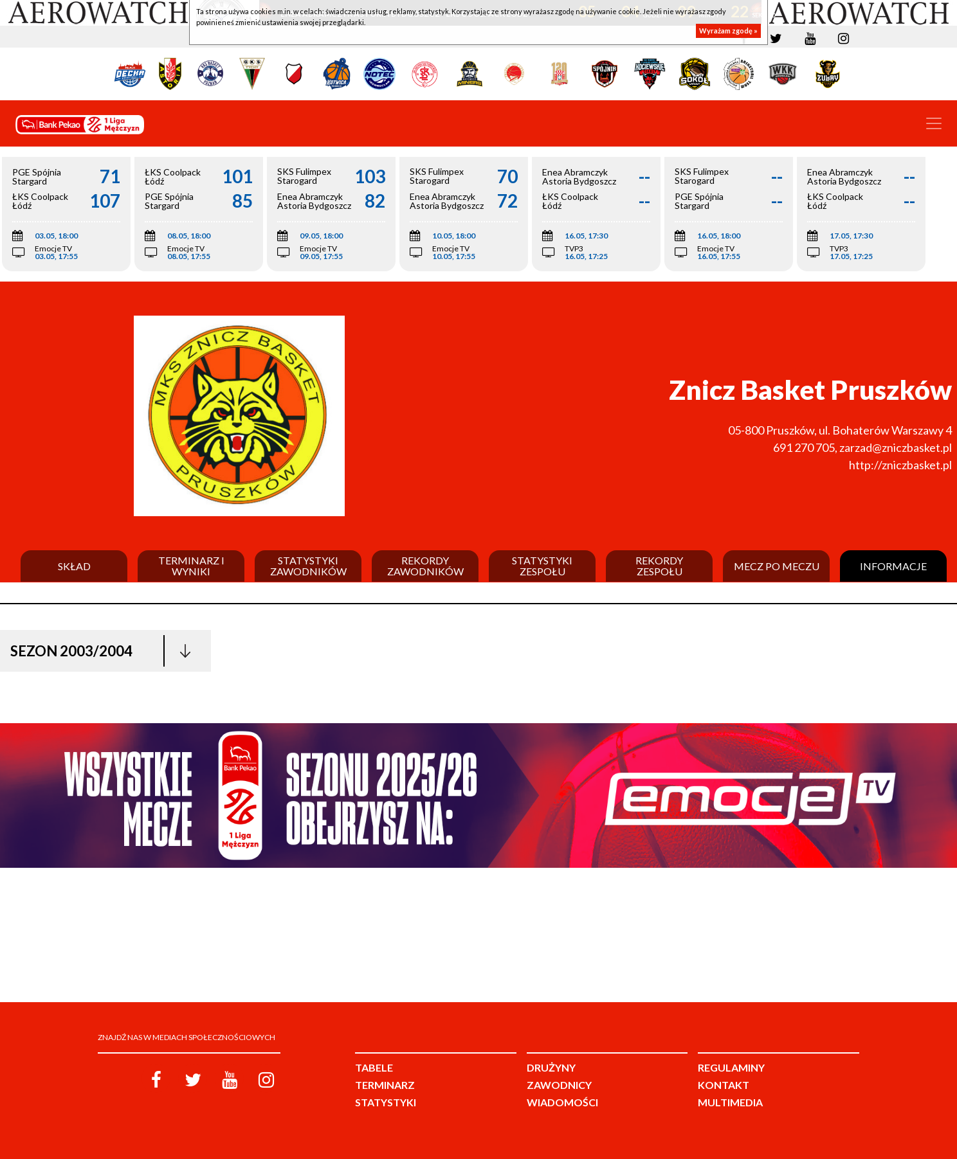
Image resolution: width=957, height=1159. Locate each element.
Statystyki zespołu (542, 566)
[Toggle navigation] (934, 123)
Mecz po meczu (776, 566)
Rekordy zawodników (425, 566)
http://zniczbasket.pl (900, 465)
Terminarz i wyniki (191, 566)
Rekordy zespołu (659, 566)
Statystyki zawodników (308, 566)
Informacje (893, 566)
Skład (74, 566)
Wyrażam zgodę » (728, 30)
